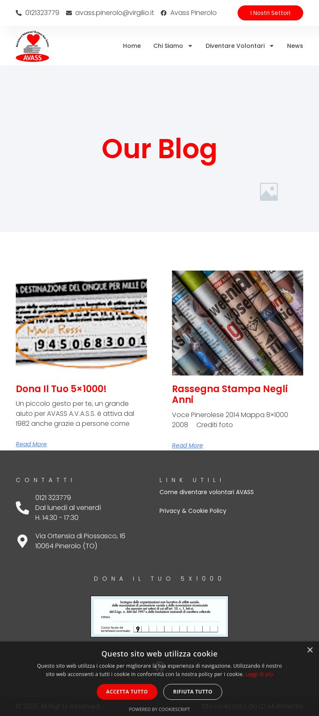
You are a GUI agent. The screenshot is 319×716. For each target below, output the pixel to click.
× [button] (310, 650)
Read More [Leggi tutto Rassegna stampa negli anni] (187, 445)
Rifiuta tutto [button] (193, 691)
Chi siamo (173, 46)
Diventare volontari (240, 46)
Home (132, 46)
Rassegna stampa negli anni (230, 394)
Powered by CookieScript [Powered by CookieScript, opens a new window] (159, 709)
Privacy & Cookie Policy (193, 511)
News (295, 46)
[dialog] (159, 678)
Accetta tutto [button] (127, 691)
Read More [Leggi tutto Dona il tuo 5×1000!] (31, 444)
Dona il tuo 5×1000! (61, 389)
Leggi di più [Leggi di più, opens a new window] (259, 674)
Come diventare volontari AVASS (207, 492)
